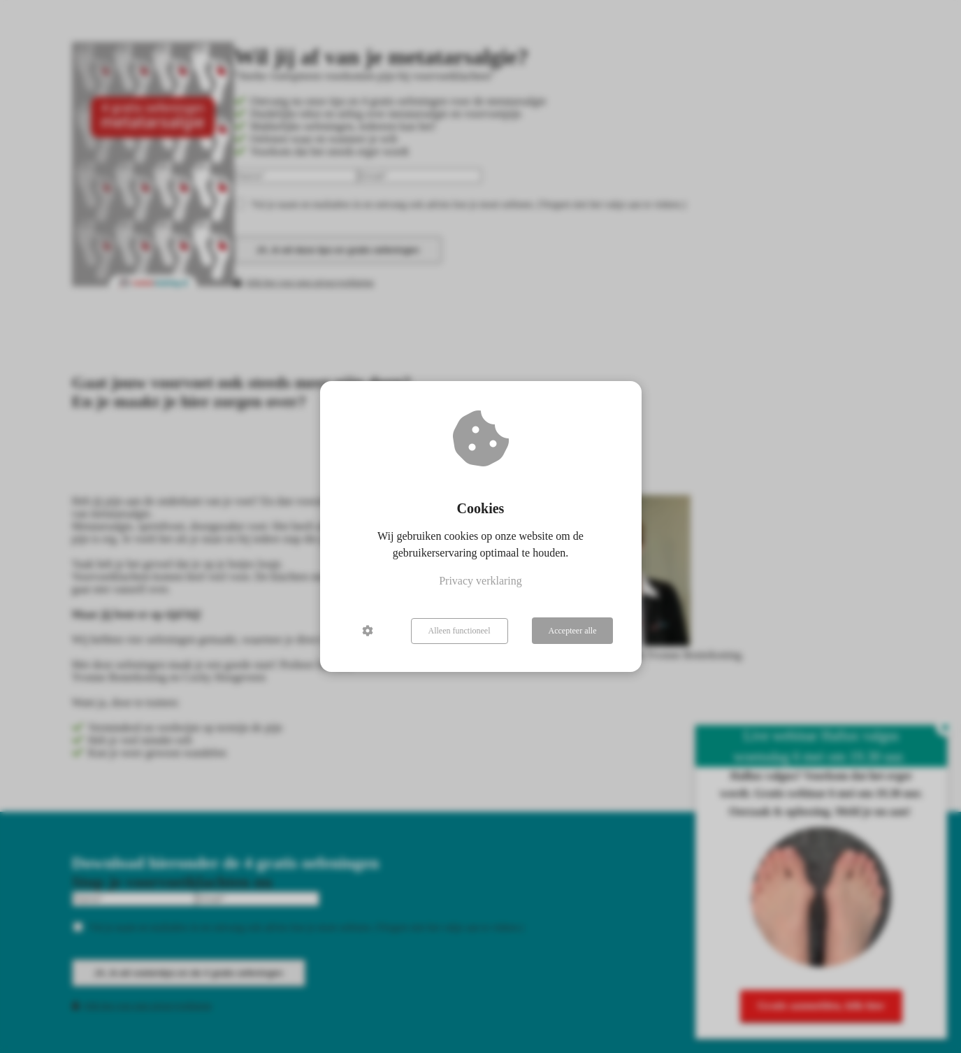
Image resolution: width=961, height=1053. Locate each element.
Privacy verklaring (480, 581)
